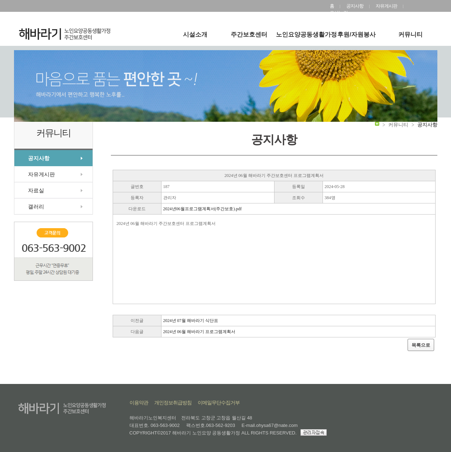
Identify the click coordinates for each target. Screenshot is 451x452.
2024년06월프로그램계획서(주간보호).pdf (202, 208)
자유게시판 (386, 6)
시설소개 (195, 34)
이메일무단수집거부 (219, 402)
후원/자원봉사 (356, 34)
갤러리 (36, 206)
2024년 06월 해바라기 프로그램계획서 (199, 331)
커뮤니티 (410, 34)
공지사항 (354, 6)
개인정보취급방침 (173, 402)
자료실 (36, 190)
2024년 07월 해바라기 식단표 (190, 320)
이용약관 (139, 402)
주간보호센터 (249, 34)
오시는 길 (339, 12)
